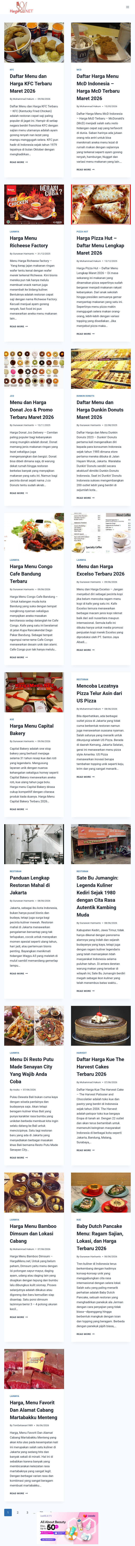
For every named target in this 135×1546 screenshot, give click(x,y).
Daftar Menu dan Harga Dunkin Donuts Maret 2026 (100, 409)
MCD (79, 70)
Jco (12, 396)
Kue (12, 719)
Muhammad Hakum (23, 98)
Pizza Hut (82, 231)
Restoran (82, 679)
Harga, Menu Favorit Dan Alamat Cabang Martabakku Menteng (33, 1410)
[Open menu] (127, 7)
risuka (16, 1089)
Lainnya (14, 231)
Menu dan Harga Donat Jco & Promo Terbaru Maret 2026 (32, 409)
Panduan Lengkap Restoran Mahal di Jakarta (30, 885)
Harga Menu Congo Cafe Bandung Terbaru (31, 574)
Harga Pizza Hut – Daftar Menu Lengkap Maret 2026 (100, 245)
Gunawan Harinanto (23, 253)
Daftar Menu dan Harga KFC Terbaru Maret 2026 (31, 83)
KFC (12, 70)
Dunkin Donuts (85, 396)
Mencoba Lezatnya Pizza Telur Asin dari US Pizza (99, 693)
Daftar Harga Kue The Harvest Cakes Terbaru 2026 (100, 1066)
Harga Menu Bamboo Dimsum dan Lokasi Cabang (33, 1233)
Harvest (82, 1053)
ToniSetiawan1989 (23, 1425)
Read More (19, 162)
